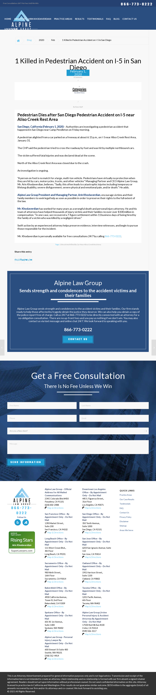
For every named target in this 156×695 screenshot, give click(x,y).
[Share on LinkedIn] (23, 260)
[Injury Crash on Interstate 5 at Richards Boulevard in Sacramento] (153, 348)
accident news (79, 93)
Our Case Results (127, 499)
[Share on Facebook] (15, 260)
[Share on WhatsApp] (19, 260)
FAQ (121, 508)
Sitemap (123, 526)
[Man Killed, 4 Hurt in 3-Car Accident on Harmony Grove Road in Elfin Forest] (2, 348)
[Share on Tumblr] (24, 260)
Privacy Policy (125, 517)
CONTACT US (78, 339)
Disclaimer (124, 521)
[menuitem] (136, 4)
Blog (29, 40)
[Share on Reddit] (29, 260)
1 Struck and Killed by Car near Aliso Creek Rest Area (80, 244)
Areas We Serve (126, 530)
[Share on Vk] (26, 260)
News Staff (79, 107)
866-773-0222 (137, 4)
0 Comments (78, 77)
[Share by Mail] (31, 260)
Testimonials (125, 504)
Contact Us (124, 512)
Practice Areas (126, 495)
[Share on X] (17, 260)
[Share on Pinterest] (21, 260)
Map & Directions (55, 508)
